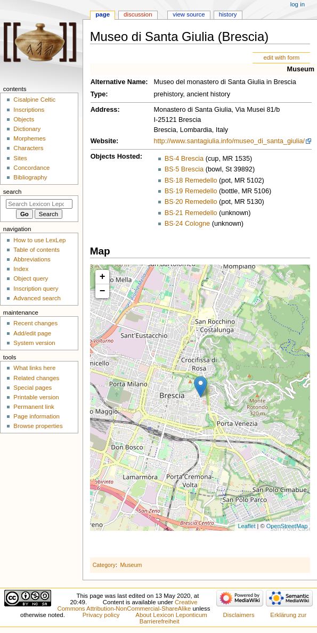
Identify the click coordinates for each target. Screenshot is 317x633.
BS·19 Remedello (191, 191)
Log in (297, 4)
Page (102, 14)
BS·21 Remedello (191, 213)
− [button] (102, 291)
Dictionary (26, 129)
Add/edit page (32, 333)
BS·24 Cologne (187, 223)
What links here (34, 368)
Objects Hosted (115, 156)
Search (12, 191)
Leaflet (246, 526)
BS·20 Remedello (191, 201)
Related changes (36, 378)
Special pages (32, 387)
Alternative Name (118, 82)
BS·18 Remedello (191, 180)
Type (98, 94)
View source (189, 14)
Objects (23, 119)
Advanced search (37, 298)
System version (34, 343)
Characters (28, 148)
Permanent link (33, 407)
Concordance (31, 168)
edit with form (281, 57)
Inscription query (35, 288)
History (228, 14)
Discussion (138, 14)
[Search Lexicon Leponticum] (39, 204)
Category (104, 565)
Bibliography (30, 177)
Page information (36, 416)
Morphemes (29, 138)
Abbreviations (31, 259)
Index (20, 269)
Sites (20, 158)
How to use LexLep (39, 240)
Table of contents (36, 249)
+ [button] (102, 276)
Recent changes (35, 323)
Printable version (36, 397)
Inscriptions (28, 109)
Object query (30, 278)
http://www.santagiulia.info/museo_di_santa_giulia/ (229, 141)
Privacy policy (101, 615)
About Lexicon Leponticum (171, 615)
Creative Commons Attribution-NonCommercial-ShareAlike (128, 605)
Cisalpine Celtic (34, 99)
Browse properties (37, 426)
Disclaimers (239, 615)
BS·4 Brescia (184, 158)
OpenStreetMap (287, 526)
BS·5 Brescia (184, 169)
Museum (300, 69)
